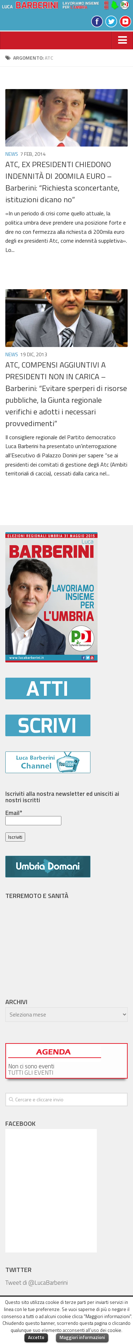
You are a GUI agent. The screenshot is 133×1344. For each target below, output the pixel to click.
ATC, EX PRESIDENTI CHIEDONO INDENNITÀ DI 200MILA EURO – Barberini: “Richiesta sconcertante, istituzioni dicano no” (62, 181)
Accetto (36, 1337)
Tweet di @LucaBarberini (36, 1282)
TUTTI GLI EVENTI (30, 1072)
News (11, 154)
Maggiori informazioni (82, 1337)
